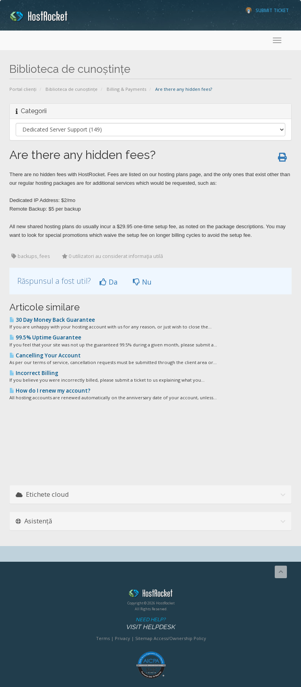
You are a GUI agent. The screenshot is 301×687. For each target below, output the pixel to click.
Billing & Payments (126, 89)
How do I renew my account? (50, 390)
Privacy (122, 638)
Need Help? (150, 624)
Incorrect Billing (33, 373)
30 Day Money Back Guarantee (52, 319)
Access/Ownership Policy (180, 638)
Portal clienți (22, 89)
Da (109, 282)
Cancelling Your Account (45, 355)
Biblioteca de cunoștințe (71, 89)
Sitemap (143, 638)
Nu (142, 282)
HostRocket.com (151, 594)
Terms (103, 638)
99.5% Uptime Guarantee (45, 337)
